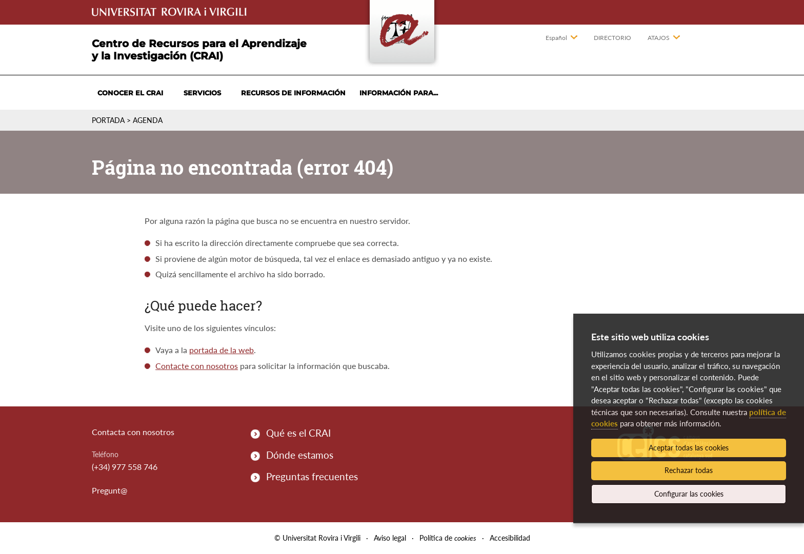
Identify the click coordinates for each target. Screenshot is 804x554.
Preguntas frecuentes (312, 476)
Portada (108, 120)
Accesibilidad (510, 538)
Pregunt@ (109, 490)
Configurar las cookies (688, 493)
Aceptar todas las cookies (689, 447)
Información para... (398, 93)
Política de (447, 538)
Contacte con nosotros (196, 366)
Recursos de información (293, 93)
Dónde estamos (299, 455)
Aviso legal (390, 538)
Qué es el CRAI (298, 433)
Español (556, 38)
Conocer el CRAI (130, 93)
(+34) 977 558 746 (124, 466)
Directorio (612, 38)
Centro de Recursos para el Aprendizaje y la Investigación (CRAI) (199, 49)
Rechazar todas (689, 470)
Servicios (202, 93)
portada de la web (221, 350)
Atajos (659, 38)
